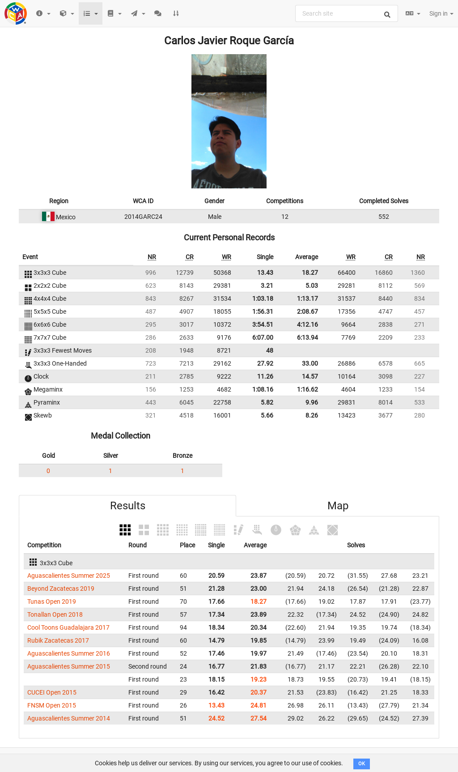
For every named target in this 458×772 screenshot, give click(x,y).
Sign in (441, 13)
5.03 (311, 285)
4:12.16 (307, 324)
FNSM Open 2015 (51, 705)
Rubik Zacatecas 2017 (58, 640)
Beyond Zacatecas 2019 (60, 588)
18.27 (310, 272)
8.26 (311, 415)
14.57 (310, 376)
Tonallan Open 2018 (55, 614)
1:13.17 (307, 298)
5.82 (267, 402)
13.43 (265, 272)
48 (269, 350)
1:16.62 (307, 389)
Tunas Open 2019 (51, 601)
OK (361, 764)
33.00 (310, 363)
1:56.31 (262, 311)
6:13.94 (307, 337)
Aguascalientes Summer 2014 (68, 718)
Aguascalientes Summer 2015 (68, 666)
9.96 (311, 402)
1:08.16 (262, 389)
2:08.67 (307, 311)
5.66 (267, 415)
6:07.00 (262, 337)
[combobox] (346, 13)
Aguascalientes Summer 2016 (68, 653)
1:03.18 (262, 298)
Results (127, 505)
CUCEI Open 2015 (51, 692)
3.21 (267, 285)
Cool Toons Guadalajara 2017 (68, 627)
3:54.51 (262, 324)
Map (337, 505)
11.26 (265, 376)
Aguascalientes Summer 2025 (68, 575)
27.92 (265, 363)
